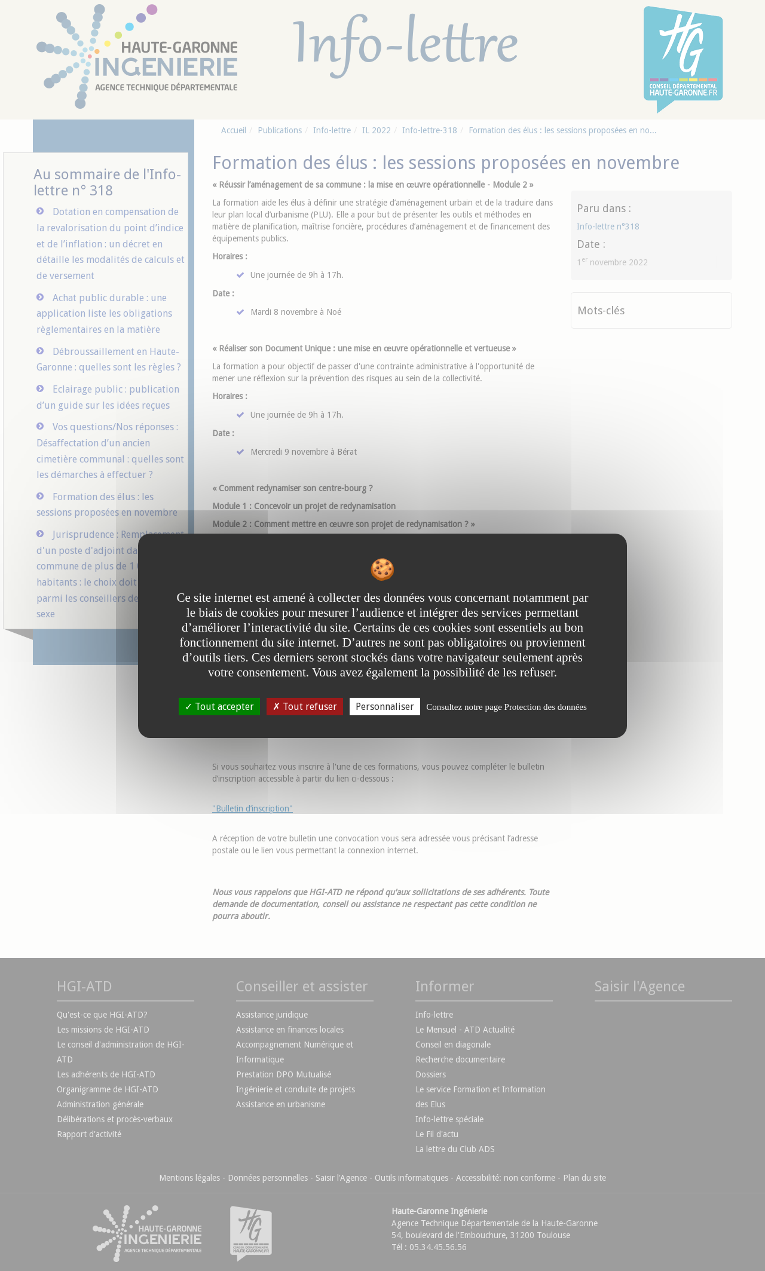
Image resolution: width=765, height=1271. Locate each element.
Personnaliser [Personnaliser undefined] (385, 706)
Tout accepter (219, 706)
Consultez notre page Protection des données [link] (506, 706)
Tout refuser (305, 706)
